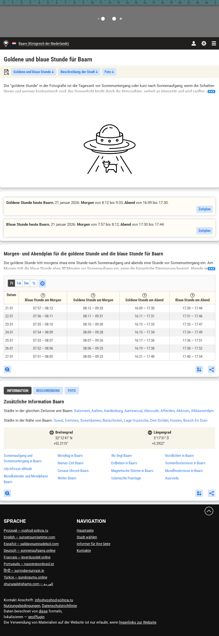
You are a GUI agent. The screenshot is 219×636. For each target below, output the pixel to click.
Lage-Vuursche (136, 420)
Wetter (67, 478)
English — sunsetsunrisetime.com (29, 537)
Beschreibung (48, 390)
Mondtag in (70, 455)
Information (17, 390)
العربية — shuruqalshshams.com (28, 584)
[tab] (18, 390)
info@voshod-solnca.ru (54, 600)
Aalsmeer (82, 411)
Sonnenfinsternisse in (185, 463)
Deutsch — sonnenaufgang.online (29, 551)
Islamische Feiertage (126, 478)
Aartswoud (133, 411)
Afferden (167, 411)
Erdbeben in (124, 463)
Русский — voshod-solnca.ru (26, 530)
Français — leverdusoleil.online (27, 557)
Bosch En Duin (195, 420)
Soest (58, 420)
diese (43, 611)
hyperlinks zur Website (137, 622)
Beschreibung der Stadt (79, 72)
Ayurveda (172, 478)
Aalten (96, 411)
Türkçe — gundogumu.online (25, 577)
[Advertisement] (109, 149)
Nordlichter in (179, 455)
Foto (109, 72)
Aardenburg (113, 411)
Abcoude (151, 411)
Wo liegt (121, 455)
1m (18, 283)
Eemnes (71, 420)
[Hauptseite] (6, 43)
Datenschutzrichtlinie (59, 606)
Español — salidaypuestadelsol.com (31, 544)
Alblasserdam (202, 411)
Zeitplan (204, 209)
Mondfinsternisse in (184, 471)
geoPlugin (36, 617)
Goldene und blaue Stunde (33, 72)
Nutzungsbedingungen (22, 606)
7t (11, 283)
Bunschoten (112, 420)
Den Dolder (159, 420)
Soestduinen (90, 420)
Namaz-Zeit (70, 463)
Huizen (176, 420)
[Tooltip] (43, 295)
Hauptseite (85, 530)
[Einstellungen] (204, 43)
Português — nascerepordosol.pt (29, 564)
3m (26, 283)
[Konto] (193, 43)
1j (33, 283)
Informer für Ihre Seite (93, 544)
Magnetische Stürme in (132, 471)
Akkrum (182, 411)
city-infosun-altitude (18, 469)
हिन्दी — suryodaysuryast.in (24, 571)
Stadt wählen (87, 537)
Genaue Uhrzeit (73, 471)
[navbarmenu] (214, 43)
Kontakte (84, 551)
